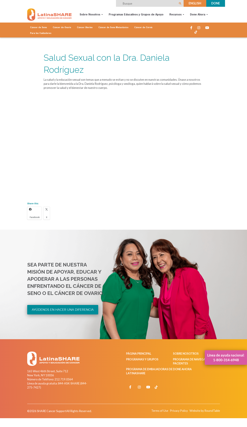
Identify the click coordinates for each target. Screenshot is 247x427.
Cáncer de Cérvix (143, 27)
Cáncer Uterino (84, 27)
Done (215, 3)
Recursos (176, 14)
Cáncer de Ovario (62, 27)
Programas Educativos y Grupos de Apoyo (136, 14)
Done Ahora (199, 14)
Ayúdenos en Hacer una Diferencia (63, 310)
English (195, 3)
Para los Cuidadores (40, 33)
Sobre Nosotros (91, 14)
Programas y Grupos (142, 359)
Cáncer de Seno (38, 27)
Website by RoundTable (204, 411)
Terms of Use (158, 411)
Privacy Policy (177, 411)
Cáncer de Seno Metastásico (113, 27)
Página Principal (139, 353)
